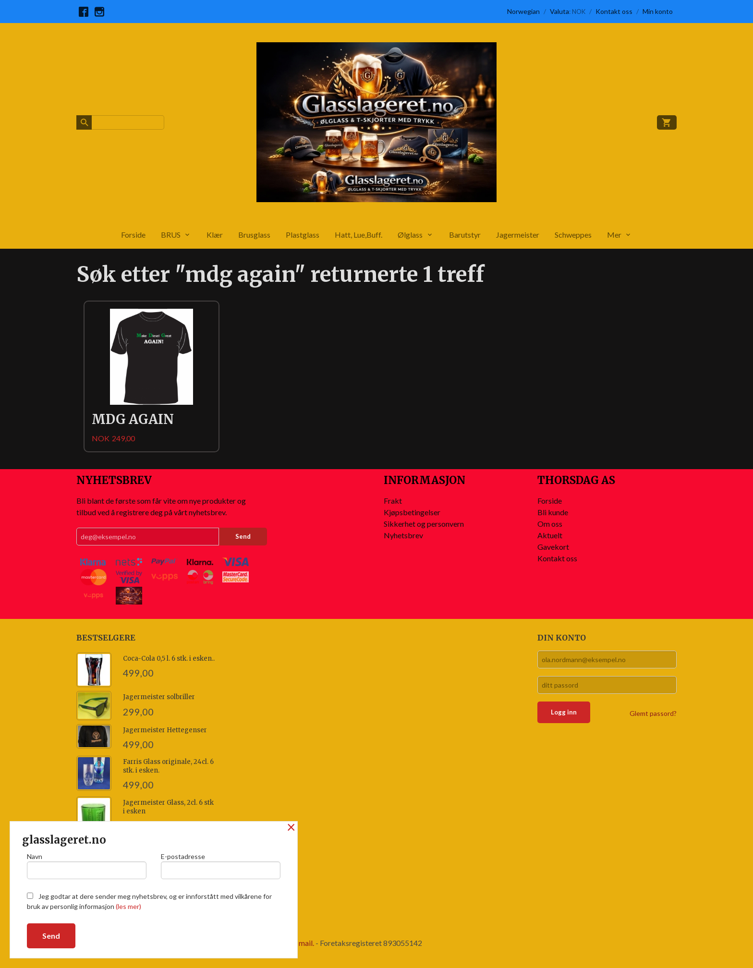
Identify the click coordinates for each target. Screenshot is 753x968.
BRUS (171, 234)
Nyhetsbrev (403, 535)
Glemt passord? (653, 713)
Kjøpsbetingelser (412, 512)
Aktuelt (549, 535)
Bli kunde (552, 512)
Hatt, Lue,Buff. (358, 234)
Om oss (549, 523)
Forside (133, 234)
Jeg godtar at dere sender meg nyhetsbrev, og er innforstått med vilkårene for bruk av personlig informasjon (149, 901)
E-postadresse (220, 865)
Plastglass (302, 234)
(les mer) (128, 906)
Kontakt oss (557, 558)
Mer (614, 234)
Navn (86, 865)
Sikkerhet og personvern (424, 523)
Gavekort (553, 546)
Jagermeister (517, 234)
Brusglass (254, 234)
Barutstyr (465, 234)
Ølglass (410, 234)
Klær (214, 234)
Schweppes (573, 234)
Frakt (393, 500)
